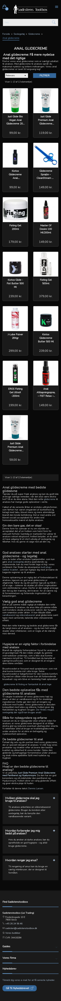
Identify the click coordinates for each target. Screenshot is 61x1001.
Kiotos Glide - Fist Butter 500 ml (15, 283)
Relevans (16, 75)
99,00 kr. (15, 133)
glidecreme (49, 499)
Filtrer (44, 75)
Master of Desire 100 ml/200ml (46, 229)
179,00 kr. (15, 242)
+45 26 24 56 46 (13, 923)
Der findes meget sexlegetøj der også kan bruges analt (28, 711)
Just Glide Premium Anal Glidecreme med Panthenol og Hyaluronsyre (28, 774)
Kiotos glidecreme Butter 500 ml (46, 338)
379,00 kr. (45, 296)
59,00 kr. (15, 459)
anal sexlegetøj (16, 561)
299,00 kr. (15, 350)
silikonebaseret (27, 615)
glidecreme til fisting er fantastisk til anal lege (27, 684)
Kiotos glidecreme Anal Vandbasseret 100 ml (15, 178)
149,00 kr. (45, 187)
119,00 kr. (45, 133)
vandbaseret (8, 615)
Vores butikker (12, 932)
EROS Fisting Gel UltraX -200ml (15, 392)
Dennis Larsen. (36, 788)
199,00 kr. (15, 405)
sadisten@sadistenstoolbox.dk (21, 928)
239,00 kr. (15, 296)
